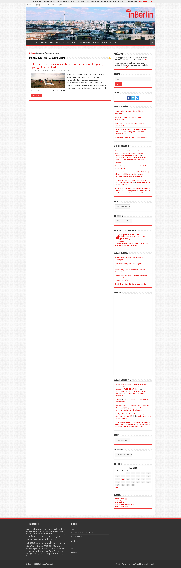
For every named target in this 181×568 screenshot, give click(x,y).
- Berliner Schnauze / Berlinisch (126, 245)
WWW (64, 71)
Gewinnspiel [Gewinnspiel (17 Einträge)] (46, 543)
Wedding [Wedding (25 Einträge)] (60, 554)
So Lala (105, 42)
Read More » (37, 95)
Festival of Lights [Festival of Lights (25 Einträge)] (53, 537)
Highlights (38, 5)
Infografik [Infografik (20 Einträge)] (29, 546)
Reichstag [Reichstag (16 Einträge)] (34, 554)
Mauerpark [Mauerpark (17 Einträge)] (33, 549)
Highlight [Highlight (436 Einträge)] (57, 542)
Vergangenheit (41, 42)
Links (53, 5)
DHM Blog (118, 501)
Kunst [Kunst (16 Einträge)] (57, 546)
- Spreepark (119, 242)
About (29, 5)
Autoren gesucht (76, 536)
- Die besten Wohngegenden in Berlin (128, 234)
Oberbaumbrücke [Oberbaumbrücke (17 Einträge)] (32, 551)
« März (117, 487)
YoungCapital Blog (121, 506)
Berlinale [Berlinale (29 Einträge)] (62, 529)
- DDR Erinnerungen (122, 238)
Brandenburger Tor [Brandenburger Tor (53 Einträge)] (43, 533)
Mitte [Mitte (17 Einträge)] (39, 549)
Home (30, 42)
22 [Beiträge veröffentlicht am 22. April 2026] (128, 482)
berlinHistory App (121, 499)
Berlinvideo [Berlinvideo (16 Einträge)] (29, 534)
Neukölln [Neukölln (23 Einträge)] (62, 549)
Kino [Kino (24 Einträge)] (41, 546)
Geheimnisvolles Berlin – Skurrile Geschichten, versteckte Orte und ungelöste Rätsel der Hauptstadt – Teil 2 (131, 131)
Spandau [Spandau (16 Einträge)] (40, 554)
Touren (46, 5)
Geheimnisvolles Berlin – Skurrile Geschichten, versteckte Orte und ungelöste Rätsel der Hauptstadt (131, 160)
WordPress (135, 564)
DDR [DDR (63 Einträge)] (28, 536)
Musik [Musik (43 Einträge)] (50, 548)
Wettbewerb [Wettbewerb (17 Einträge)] (30, 556)
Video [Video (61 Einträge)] (54, 553)
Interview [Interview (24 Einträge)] (36, 546)
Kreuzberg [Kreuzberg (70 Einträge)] (49, 545)
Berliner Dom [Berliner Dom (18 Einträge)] (38, 531)
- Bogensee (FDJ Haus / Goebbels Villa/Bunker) (132, 243)
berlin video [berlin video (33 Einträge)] (59, 531)
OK (151, 1)
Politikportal (119, 502)
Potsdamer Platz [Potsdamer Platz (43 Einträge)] (45, 551)
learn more (143, 1)
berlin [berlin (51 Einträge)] (55, 529)
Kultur (66, 42)
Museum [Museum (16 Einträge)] (44, 549)
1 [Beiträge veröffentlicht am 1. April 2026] (127, 473)
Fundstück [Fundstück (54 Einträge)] (31, 543)
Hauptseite (127, 67)
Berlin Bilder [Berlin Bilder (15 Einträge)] (30, 531)
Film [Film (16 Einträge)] (60, 537)
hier (145, 59)
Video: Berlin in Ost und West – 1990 (130, 193)
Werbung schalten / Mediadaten (82, 532)
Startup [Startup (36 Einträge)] (47, 554)
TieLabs (152, 564)
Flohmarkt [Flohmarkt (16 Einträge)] (29, 539)
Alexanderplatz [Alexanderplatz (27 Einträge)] (31, 529)
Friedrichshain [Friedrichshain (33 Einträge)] (50, 539)
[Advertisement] (133, 332)
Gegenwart (55, 42)
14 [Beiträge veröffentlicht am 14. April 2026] (123, 479)
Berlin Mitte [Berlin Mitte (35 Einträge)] (48, 531)
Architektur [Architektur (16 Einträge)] (41, 529)
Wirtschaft (59, 71)
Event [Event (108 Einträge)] (34, 536)
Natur (75, 42)
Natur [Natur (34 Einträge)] (55, 548)
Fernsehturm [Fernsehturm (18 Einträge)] (42, 537)
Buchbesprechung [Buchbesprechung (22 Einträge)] (59, 534)
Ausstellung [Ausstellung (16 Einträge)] (49, 529)
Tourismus (85, 42)
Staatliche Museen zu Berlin (124, 504)
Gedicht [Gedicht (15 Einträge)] (38, 543)
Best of (116, 42)
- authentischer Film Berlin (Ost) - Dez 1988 (130, 236)
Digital (96, 42)
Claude (117, 166)
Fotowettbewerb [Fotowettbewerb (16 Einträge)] (38, 539)
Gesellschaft (51, 71)
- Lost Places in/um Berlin (124, 240)
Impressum (61, 5)
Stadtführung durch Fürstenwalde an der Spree (131, 138)
